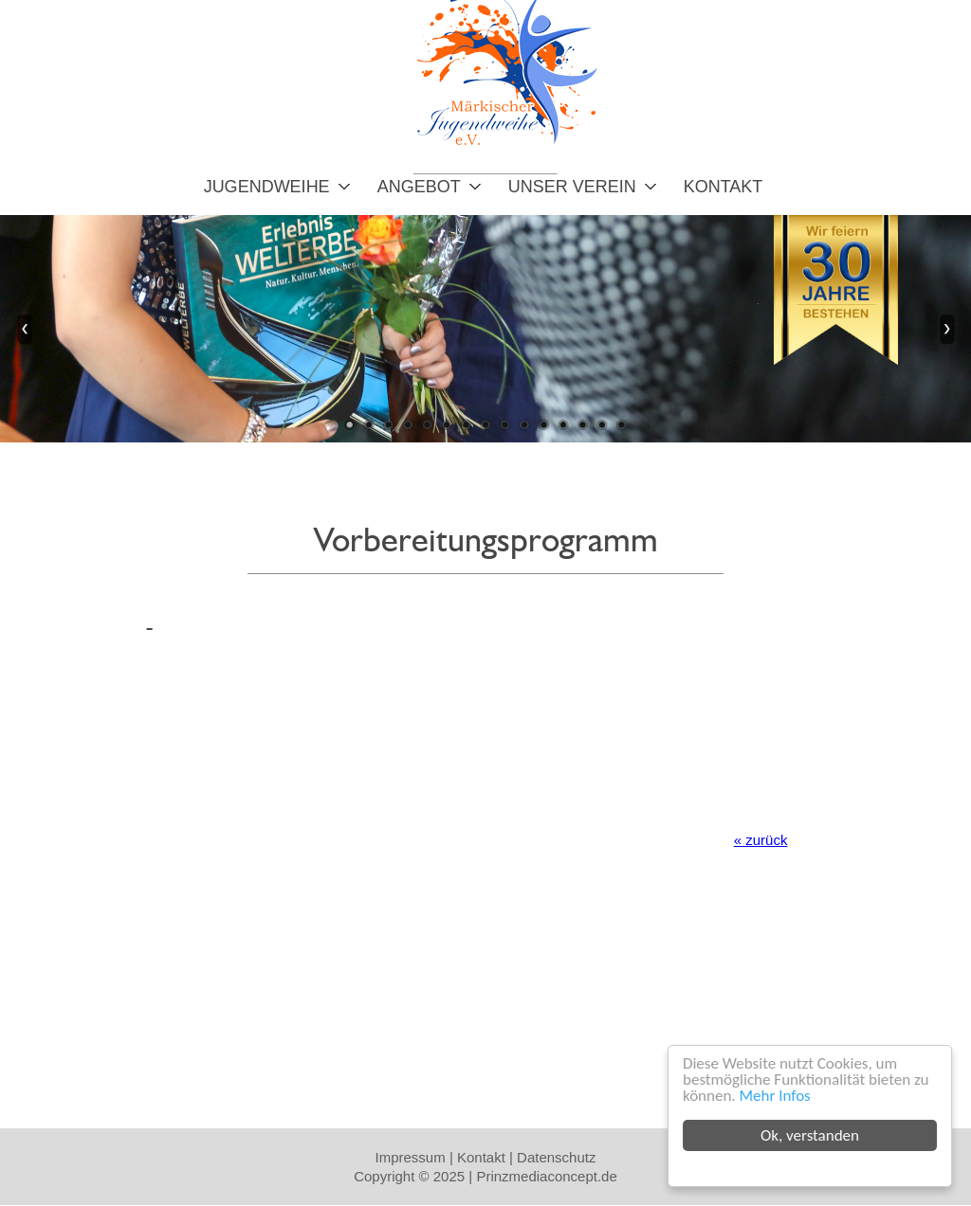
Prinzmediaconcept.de (546, 1176)
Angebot (419, 186)
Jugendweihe (267, 186)
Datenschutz (556, 1157)
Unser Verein (572, 186)
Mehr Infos (775, 1096)
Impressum (411, 1157)
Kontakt (723, 186)
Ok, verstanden (810, 1135)
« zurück (761, 840)
